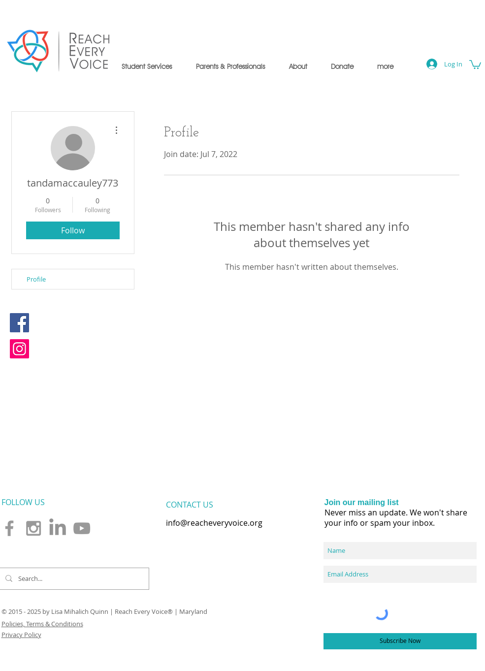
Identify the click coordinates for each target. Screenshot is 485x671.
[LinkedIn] (57, 528)
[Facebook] (19, 322)
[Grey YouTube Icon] (81, 528)
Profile (36, 279)
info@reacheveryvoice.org (214, 522)
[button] (147, 66)
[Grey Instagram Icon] (33, 528)
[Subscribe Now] (400, 641)
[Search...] (73, 578)
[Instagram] (19, 348)
